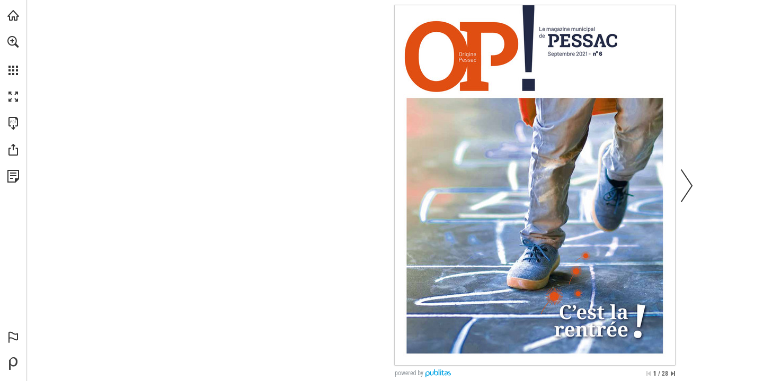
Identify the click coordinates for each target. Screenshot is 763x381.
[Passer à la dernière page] (673, 373)
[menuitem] (13, 55)
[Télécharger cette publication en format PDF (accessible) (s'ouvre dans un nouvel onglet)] (13, 123)
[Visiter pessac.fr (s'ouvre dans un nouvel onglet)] (13, 15)
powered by (409, 373)
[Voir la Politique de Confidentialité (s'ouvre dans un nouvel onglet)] (13, 176)
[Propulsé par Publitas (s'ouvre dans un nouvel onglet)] (13, 363)
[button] (13, 42)
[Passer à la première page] (648, 373)
